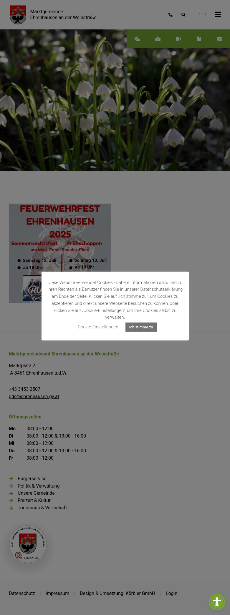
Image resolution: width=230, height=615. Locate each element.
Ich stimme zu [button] (141, 327)
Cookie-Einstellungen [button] (98, 327)
